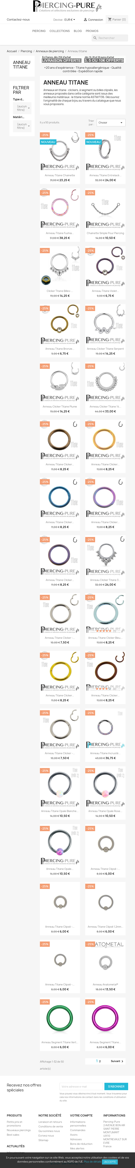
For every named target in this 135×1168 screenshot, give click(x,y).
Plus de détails (92, 1161)
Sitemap (43, 1140)
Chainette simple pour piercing (105, 233)
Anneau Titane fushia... (60, 233)
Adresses (76, 1139)
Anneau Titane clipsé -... (105, 869)
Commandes (77, 1130)
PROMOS (92, 31)
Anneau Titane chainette (60, 175)
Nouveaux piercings (19, 1130)
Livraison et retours (50, 1122)
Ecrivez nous (46, 1135)
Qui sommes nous (49, 1131)
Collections (60, 31)
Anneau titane (21, 64)
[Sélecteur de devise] (70, 20)
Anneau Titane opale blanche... (60, 811)
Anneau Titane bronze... (59, 348)
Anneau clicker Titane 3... (105, 580)
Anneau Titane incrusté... (105, 753)
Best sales (13, 1134)
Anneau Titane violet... (105, 291)
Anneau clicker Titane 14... (105, 406)
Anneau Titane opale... (59, 869)
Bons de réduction (81, 1144)
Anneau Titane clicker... (60, 464)
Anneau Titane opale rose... (105, 811)
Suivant (117, 1061)
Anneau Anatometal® (105, 984)
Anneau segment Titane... (105, 1042)
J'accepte (110, 1161)
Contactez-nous (18, 19)
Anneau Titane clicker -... (60, 637)
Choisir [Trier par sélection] (111, 123)
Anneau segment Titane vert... (59, 1042)
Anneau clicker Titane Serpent (105, 348)
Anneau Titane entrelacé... (105, 175)
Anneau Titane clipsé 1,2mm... (105, 926)
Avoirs (74, 1134)
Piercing (39, 31)
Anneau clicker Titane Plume (60, 406)
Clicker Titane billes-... (60, 291)
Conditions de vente (50, 1126)
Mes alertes (77, 1148)
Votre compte (81, 1115)
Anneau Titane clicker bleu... (105, 637)
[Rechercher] (110, 37)
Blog (78, 31)
